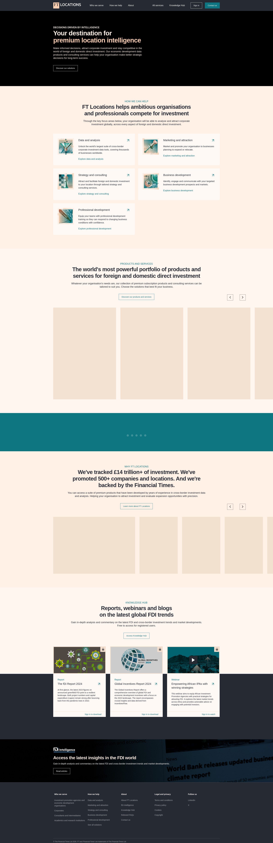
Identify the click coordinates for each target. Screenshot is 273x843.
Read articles (61, 771)
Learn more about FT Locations (136, 506)
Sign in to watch (208, 714)
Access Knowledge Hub (136, 636)
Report (61, 679)
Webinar (175, 679)
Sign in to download (93, 714)
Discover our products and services (137, 297)
